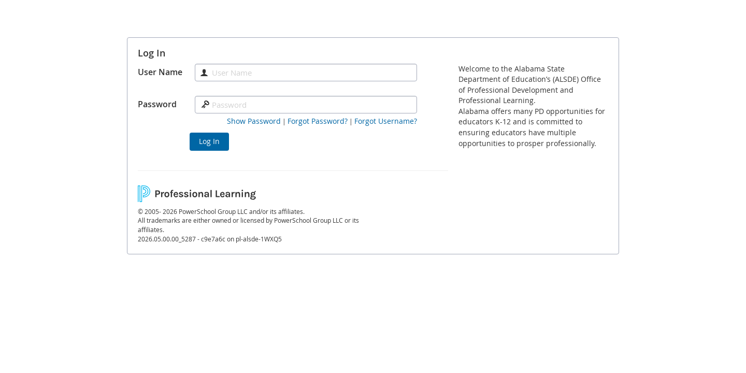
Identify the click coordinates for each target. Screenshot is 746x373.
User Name (160, 72)
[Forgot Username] (385, 121)
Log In (209, 141)
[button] (254, 121)
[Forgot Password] (318, 121)
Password (157, 104)
